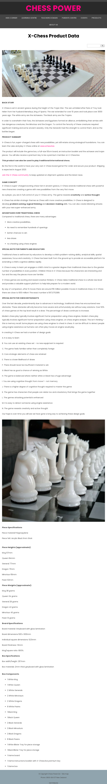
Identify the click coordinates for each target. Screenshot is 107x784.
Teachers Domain (49, 18)
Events (84, 18)
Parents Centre (69, 18)
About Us (53, 25)
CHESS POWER (53, 8)
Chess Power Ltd (54, 774)
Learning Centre (29, 18)
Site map (65, 774)
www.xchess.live (47, 146)
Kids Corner (11, 18)
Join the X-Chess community (15, 175)
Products (96, 18)
